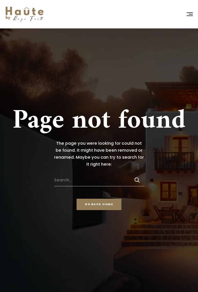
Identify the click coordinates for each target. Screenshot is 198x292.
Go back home (99, 204)
